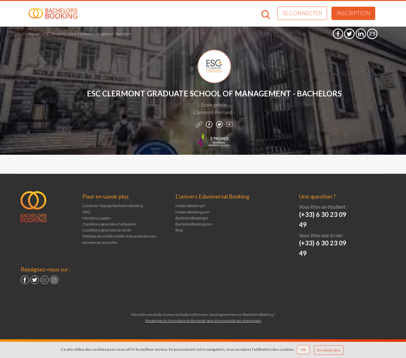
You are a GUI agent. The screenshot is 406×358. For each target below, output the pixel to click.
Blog (179, 230)
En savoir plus (328, 350)
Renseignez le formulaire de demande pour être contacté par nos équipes (203, 320)
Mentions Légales (96, 218)
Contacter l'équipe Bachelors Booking (112, 205)
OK (303, 349)
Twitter (34, 280)
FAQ (86, 212)
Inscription (353, 13)
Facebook (25, 280)
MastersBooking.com (192, 212)
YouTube (44, 280)
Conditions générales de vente (106, 230)
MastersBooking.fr (190, 205)
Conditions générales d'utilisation (109, 224)
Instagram (54, 280)
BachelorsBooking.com (194, 224)
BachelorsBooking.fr (191, 218)
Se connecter (302, 13)
